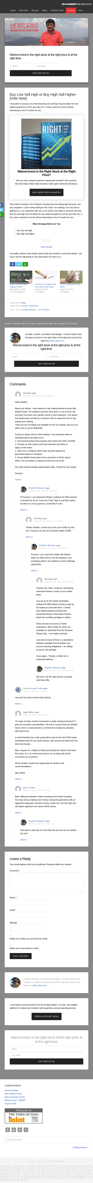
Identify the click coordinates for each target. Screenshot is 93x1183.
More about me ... (58, 334)
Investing (24, 299)
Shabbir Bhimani (77, 4)
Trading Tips (33, 299)
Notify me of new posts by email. (24, 943)
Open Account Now (47, 1011)
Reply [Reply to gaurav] (18, 807)
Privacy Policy (20, 1175)
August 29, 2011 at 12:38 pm (49, 516)
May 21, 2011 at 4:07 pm (35, 686)
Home (7, 317)
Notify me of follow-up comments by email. (29, 933)
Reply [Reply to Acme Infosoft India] (18, 698)
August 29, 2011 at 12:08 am (38, 390)
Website (13, 917)
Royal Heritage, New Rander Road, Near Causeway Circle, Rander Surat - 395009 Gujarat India (15, 1091)
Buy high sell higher (26, 227)
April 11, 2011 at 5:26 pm (36, 710)
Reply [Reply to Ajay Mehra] (18, 774)
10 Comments (43, 303)
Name (13, 892)
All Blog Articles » (80, 1142)
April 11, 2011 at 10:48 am (36, 785)
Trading (23, 296)
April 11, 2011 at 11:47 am (41, 818)
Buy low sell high (24, 224)
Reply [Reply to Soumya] (18, 474)
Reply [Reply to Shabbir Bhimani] (23, 504)
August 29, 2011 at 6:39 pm (59, 576)
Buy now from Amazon (46, 186)
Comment (15, 865)
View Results (46, 240)
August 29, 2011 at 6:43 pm (58, 665)
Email (13, 905)
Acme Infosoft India (33, 683)
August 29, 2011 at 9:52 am (42, 485)
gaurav (26, 782)
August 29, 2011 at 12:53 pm (54, 543)
